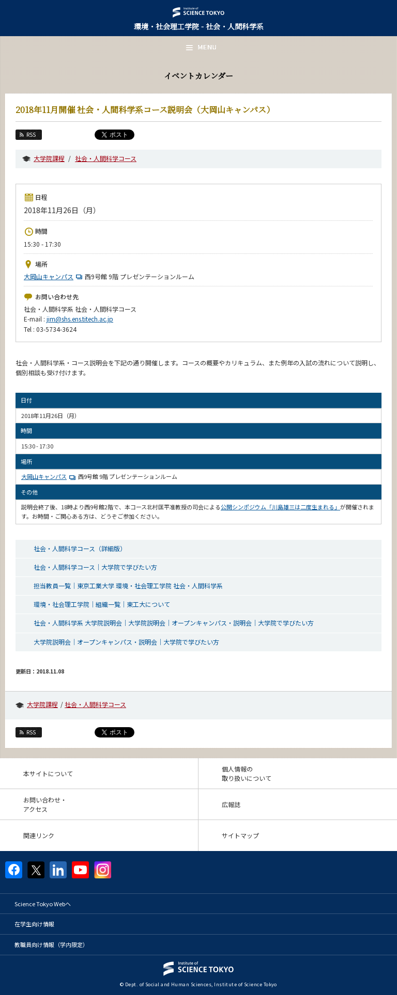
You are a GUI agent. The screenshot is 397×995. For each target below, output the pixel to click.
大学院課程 (49, 158)
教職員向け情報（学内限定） (51, 944)
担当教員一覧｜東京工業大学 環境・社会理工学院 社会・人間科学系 (128, 585)
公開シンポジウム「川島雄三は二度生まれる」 (280, 507)
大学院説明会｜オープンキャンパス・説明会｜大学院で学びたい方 (126, 641)
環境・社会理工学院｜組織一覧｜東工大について (102, 604)
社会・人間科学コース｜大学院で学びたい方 (95, 567)
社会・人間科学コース (105, 158)
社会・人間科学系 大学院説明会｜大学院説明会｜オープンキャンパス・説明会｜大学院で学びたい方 (174, 622)
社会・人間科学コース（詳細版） (80, 548)
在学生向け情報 (34, 924)
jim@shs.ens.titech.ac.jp (80, 318)
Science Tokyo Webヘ (42, 904)
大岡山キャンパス (54, 276)
